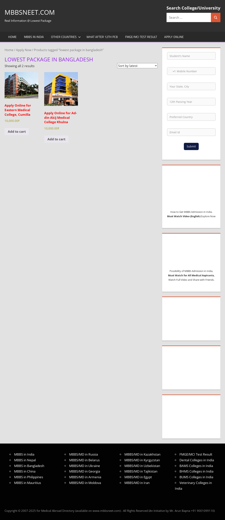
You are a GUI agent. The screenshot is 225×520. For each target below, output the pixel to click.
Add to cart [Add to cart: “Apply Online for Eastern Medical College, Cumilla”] (17, 131)
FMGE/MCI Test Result (141, 37)
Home (12, 37)
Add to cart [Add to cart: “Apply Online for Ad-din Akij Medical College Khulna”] (56, 139)
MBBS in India (34, 37)
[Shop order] (137, 65)
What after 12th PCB (102, 37)
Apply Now (23, 50)
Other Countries (66, 37)
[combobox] (171, 71)
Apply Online (174, 37)
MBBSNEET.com (31, 12)
